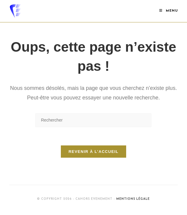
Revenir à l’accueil (94, 151)
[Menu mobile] (168, 11)
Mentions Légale (133, 199)
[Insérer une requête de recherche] (93, 120)
